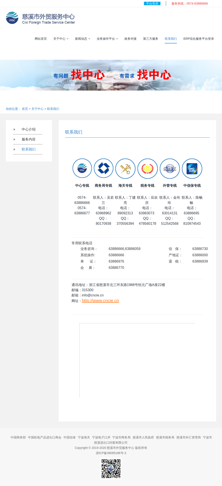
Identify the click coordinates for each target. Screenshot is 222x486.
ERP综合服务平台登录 (198, 38)
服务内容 (29, 139)
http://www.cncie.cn (100, 300)
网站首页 (41, 38)
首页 (25, 109)
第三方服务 (150, 38)
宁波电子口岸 (101, 437)
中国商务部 (18, 437)
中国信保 (70, 437)
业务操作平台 (107, 39)
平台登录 (152, 3)
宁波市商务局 (121, 437)
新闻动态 (82, 39)
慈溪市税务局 (165, 437)
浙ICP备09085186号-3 (111, 453)
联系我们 (171, 38)
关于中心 (61, 39)
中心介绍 (29, 129)
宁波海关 (84, 437)
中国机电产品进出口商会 (44, 437)
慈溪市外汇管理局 (188, 437)
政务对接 (130, 38)
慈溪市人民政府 (143, 437)
